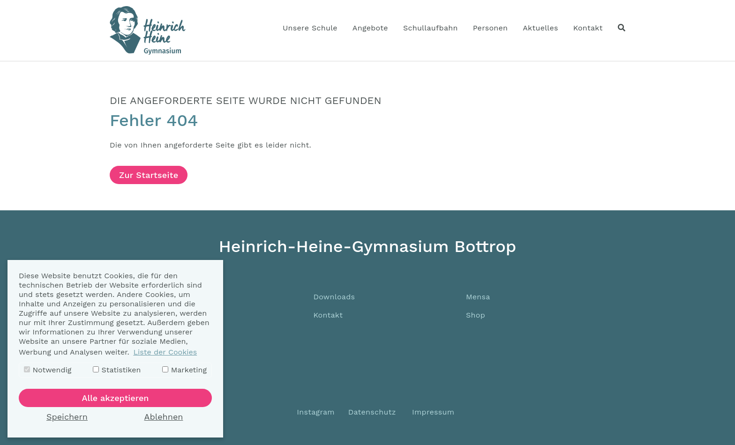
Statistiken (117, 369)
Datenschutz (372, 412)
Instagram (314, 412)
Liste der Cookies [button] (165, 352)
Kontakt (328, 315)
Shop (475, 315)
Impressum (433, 412)
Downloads (334, 296)
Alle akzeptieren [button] (115, 398)
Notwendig (47, 369)
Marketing (184, 369)
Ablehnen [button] (163, 417)
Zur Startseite (148, 175)
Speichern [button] (67, 417)
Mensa (478, 296)
